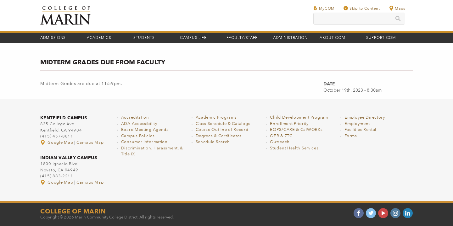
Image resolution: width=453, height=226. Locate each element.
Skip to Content (362, 8)
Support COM (381, 38)
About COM (332, 38)
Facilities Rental (360, 130)
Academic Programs (216, 118)
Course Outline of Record (222, 130)
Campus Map (89, 143)
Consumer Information (144, 142)
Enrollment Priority (289, 124)
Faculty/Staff (242, 38)
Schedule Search (213, 142)
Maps (397, 8)
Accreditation (135, 118)
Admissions (53, 38)
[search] (359, 19)
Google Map (57, 143)
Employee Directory (364, 118)
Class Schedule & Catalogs (223, 124)
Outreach (280, 142)
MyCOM (324, 8)
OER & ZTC (281, 136)
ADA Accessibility (139, 124)
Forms (350, 136)
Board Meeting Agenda (145, 130)
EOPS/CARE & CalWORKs (296, 130)
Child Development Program (299, 118)
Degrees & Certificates (219, 136)
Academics (99, 38)
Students (144, 38)
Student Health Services (294, 148)
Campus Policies (138, 136)
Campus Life (193, 38)
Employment (357, 124)
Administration (290, 38)
